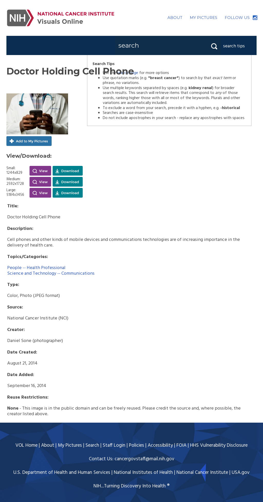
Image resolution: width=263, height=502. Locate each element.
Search (92, 445)
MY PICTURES (203, 17)
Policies (136, 445)
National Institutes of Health (143, 472)
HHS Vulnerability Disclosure (219, 445)
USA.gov (241, 472)
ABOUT (174, 17)
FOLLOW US (237, 17)
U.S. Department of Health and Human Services (61, 472)
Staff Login (114, 445)
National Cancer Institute (202, 472)
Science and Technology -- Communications (51, 273)
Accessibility (160, 445)
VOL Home (26, 445)
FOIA (181, 445)
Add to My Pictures (29, 141)
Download (68, 171)
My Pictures (70, 445)
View (40, 171)
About (47, 445)
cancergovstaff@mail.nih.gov (144, 459)
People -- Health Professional (36, 268)
